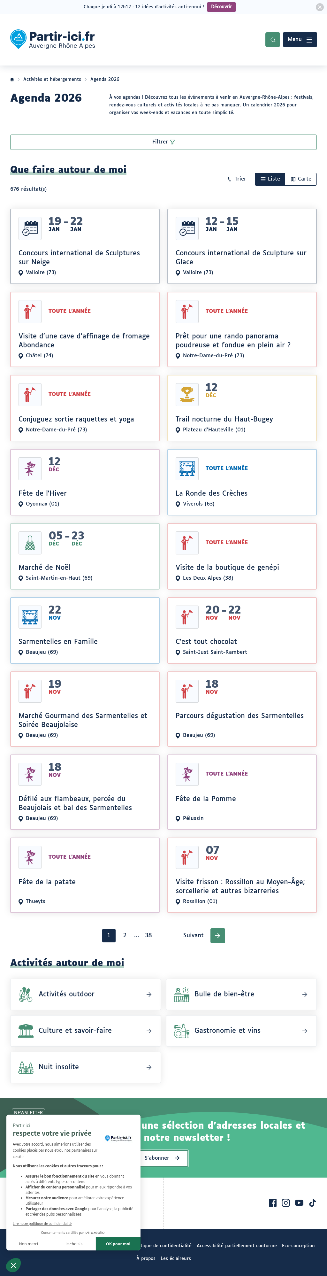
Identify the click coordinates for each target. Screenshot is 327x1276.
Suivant (193, 936)
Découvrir (221, 7)
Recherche (272, 39)
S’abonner (157, 1158)
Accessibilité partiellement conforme (237, 1246)
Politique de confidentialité (162, 1246)
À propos (146, 1259)
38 (150, 937)
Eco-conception (298, 1246)
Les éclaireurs (176, 1259)
